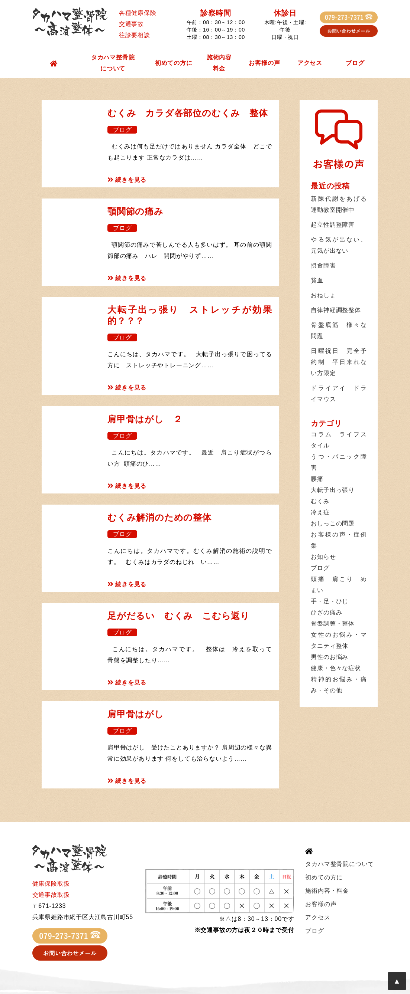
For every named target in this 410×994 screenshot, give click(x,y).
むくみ (320, 501)
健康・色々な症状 (336, 668)
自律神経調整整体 (336, 310)
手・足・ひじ (329, 601)
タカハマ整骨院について (113, 63)
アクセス (309, 63)
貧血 (317, 280)
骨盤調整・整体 (333, 623)
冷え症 (320, 512)
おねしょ (323, 295)
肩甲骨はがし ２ (144, 419)
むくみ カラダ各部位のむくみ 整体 (187, 113)
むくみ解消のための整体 (159, 517)
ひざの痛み (326, 612)
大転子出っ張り (333, 490)
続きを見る (126, 180)
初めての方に (174, 63)
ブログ (355, 63)
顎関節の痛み (135, 211)
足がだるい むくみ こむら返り (178, 616)
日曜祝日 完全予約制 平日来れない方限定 (339, 362)
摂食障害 (323, 265)
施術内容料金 (219, 63)
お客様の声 (264, 63)
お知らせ (323, 557)
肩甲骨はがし (135, 714)
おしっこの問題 (333, 523)
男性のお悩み (329, 657)
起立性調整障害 (333, 225)
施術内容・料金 (327, 891)
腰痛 (317, 479)
